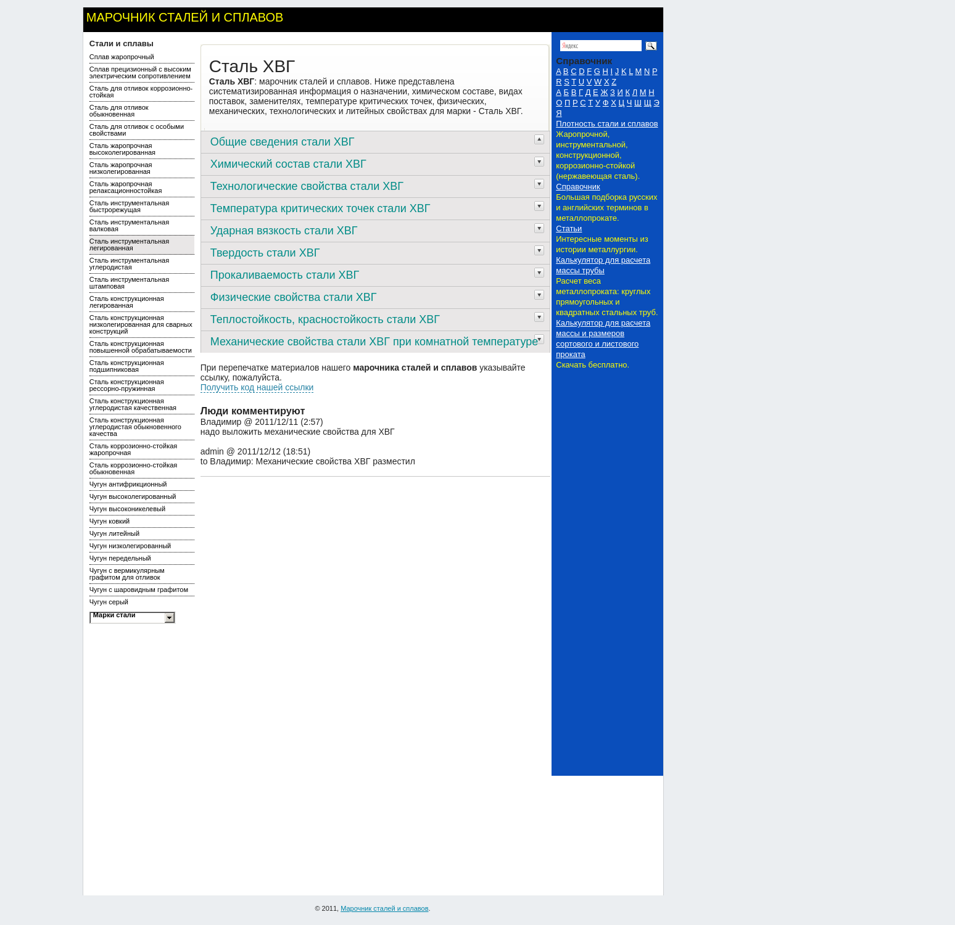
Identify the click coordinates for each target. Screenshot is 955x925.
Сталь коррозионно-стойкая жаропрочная (133, 449)
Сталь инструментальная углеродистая (129, 264)
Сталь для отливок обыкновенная (119, 111)
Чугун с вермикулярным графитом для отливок (127, 574)
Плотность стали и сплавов (607, 123)
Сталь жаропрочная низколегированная (120, 168)
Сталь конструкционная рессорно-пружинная (126, 385)
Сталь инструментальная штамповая (129, 283)
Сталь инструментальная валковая (129, 225)
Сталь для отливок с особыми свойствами (136, 130)
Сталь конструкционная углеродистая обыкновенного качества (135, 426)
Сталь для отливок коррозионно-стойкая (141, 91)
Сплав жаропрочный (121, 56)
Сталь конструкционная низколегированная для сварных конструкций (140, 324)
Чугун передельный (120, 558)
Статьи (569, 228)
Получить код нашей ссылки (257, 387)
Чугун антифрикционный (128, 484)
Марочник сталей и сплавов (185, 17)
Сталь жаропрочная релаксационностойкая (125, 187)
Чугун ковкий (109, 521)
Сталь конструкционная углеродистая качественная (132, 404)
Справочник (578, 186)
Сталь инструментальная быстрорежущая (129, 206)
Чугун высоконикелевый (127, 508)
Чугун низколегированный (130, 545)
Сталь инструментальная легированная (129, 244)
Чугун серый (108, 602)
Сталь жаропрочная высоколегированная (122, 149)
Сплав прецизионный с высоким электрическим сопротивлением (140, 72)
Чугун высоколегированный (132, 496)
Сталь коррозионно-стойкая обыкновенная (133, 468)
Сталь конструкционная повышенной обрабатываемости (140, 347)
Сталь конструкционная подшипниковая (126, 366)
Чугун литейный (114, 533)
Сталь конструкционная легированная (126, 302)
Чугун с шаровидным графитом (138, 589)
